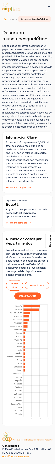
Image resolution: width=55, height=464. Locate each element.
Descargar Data (27, 295)
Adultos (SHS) (14, 285)
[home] (12, 7)
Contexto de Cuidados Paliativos (34, 19)
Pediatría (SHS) (36, 285)
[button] (49, 7)
